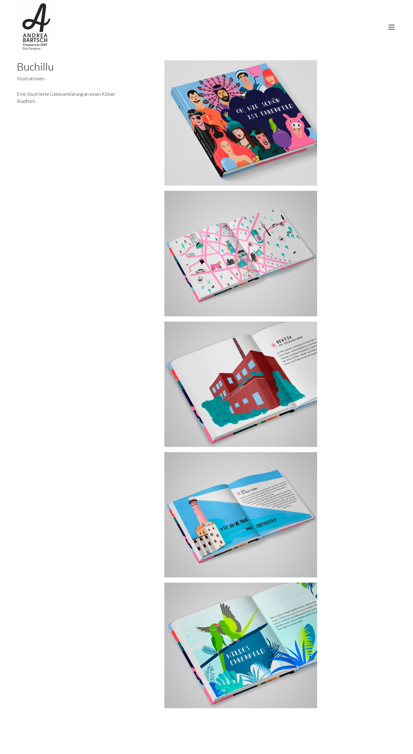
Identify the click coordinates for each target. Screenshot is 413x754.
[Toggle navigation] (391, 27)
